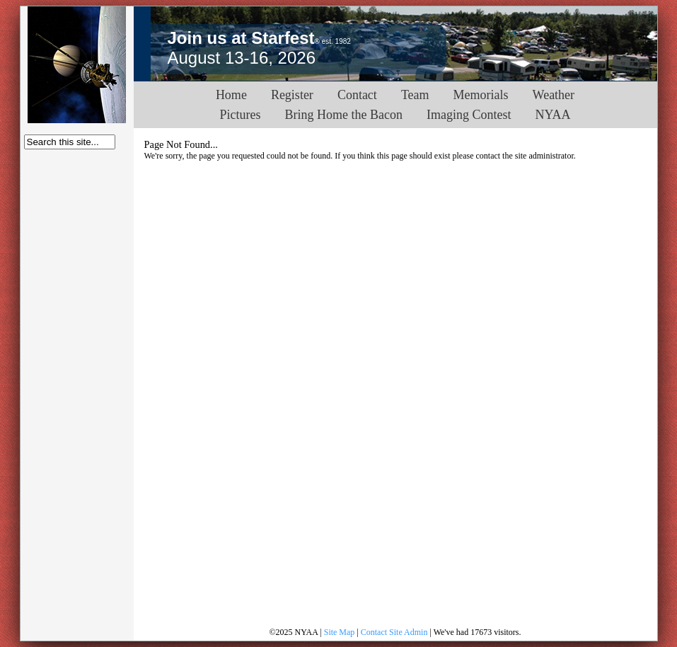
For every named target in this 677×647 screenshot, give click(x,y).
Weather (554, 95)
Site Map (339, 632)
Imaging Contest (469, 115)
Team (415, 95)
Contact (357, 95)
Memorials (481, 95)
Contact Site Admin (394, 632)
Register (292, 95)
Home (231, 95)
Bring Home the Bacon (344, 115)
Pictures (240, 115)
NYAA (552, 115)
